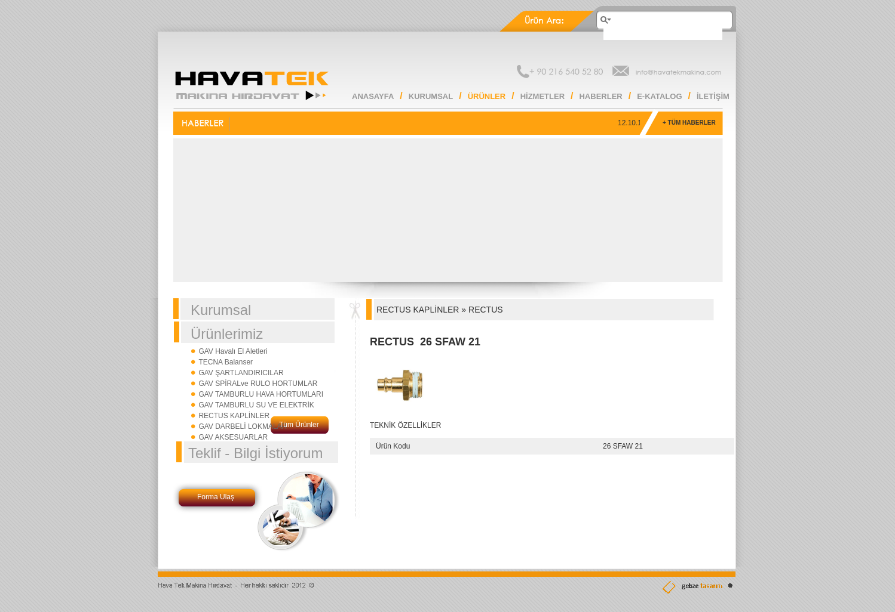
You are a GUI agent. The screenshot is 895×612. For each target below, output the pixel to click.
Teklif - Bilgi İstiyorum (255, 453)
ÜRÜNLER (487, 96)
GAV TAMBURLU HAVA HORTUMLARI (260, 394)
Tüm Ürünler (299, 425)
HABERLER (600, 96)
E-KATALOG (659, 96)
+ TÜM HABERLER (689, 122)
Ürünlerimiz (227, 334)
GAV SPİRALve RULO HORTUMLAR (257, 383)
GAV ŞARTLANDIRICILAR (240, 373)
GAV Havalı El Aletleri (232, 351)
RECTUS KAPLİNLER (233, 416)
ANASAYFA (373, 96)
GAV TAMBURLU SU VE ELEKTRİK (256, 405)
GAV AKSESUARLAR (233, 437)
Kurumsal (221, 310)
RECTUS (485, 309)
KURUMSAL (431, 96)
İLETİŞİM (713, 96)
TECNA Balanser (225, 362)
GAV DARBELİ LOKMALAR (242, 426)
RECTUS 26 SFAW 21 (425, 342)
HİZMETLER (542, 96)
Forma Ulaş (215, 497)
